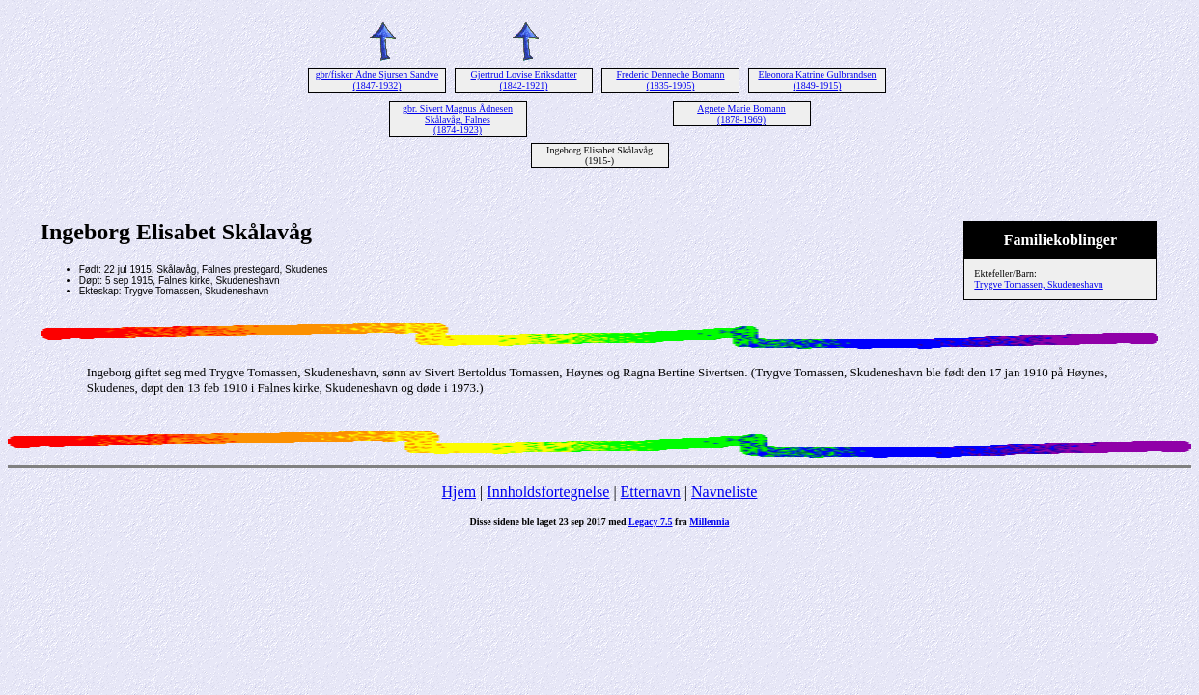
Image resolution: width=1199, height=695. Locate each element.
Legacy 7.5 (650, 521)
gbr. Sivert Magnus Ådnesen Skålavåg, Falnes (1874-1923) (458, 119)
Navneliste (724, 492)
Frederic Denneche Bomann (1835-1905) (670, 80)
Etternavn (651, 492)
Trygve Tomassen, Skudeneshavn (1038, 284)
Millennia (709, 521)
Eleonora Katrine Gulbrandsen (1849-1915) (817, 80)
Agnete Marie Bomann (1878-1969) (741, 114)
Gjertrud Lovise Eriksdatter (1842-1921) (524, 80)
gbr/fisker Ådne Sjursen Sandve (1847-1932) (377, 80)
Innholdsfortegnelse (548, 492)
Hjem (459, 492)
